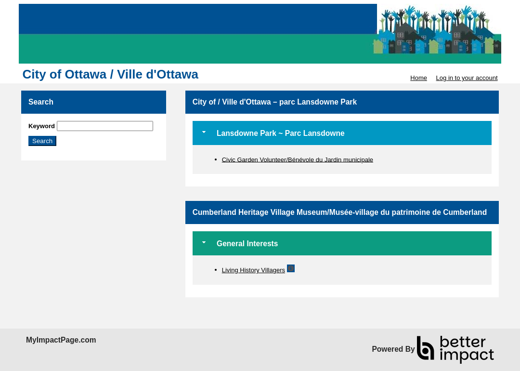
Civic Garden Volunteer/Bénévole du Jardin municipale (297, 159)
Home (418, 77)
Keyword (41, 126)
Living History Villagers (253, 270)
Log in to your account (467, 77)
